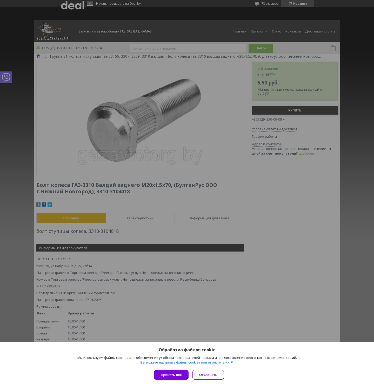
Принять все (171, 375)
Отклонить (209, 375)
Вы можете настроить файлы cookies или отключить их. (185, 363)
